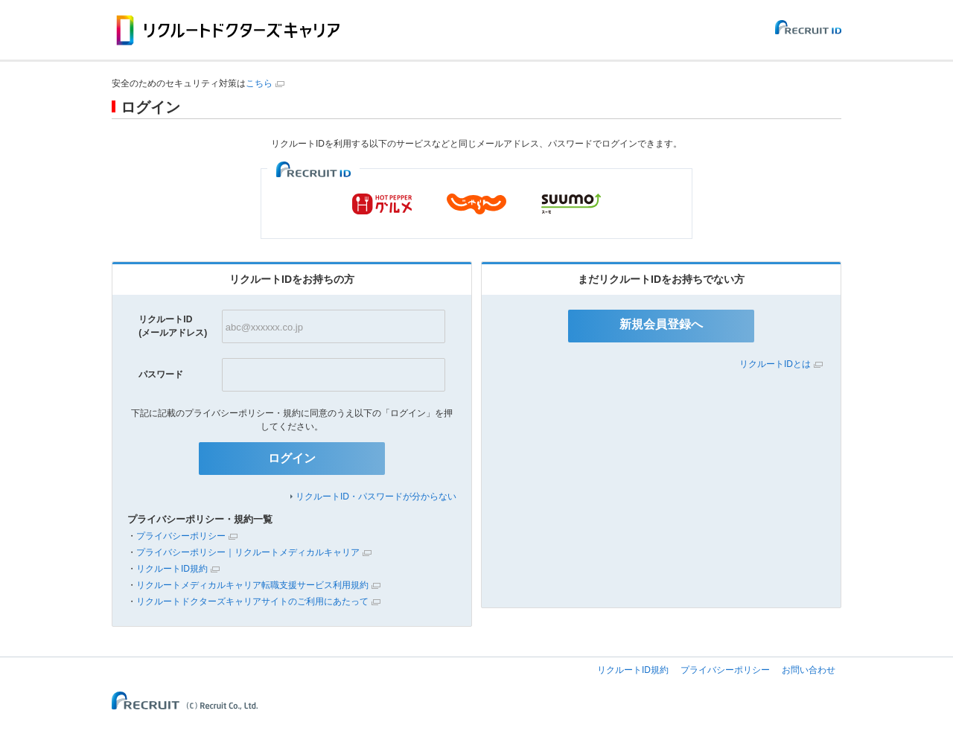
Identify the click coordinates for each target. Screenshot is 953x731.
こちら (259, 83)
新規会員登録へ (661, 324)
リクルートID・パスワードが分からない (376, 496)
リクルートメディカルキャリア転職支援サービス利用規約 (252, 585)
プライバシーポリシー (181, 536)
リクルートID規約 (172, 569)
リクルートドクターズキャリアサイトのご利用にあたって (252, 601)
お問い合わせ (808, 670)
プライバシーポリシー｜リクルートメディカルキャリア (248, 552)
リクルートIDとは (775, 364)
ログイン (292, 458)
